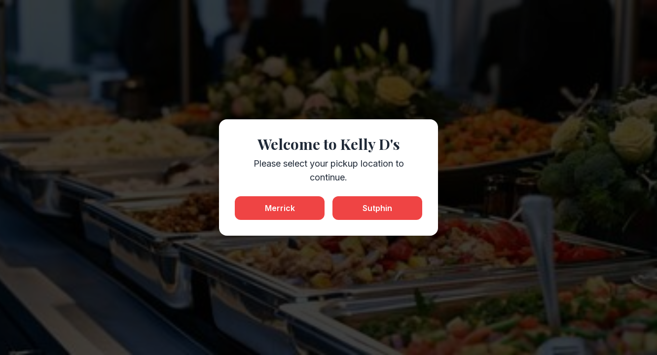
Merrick (280, 208)
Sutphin (377, 208)
